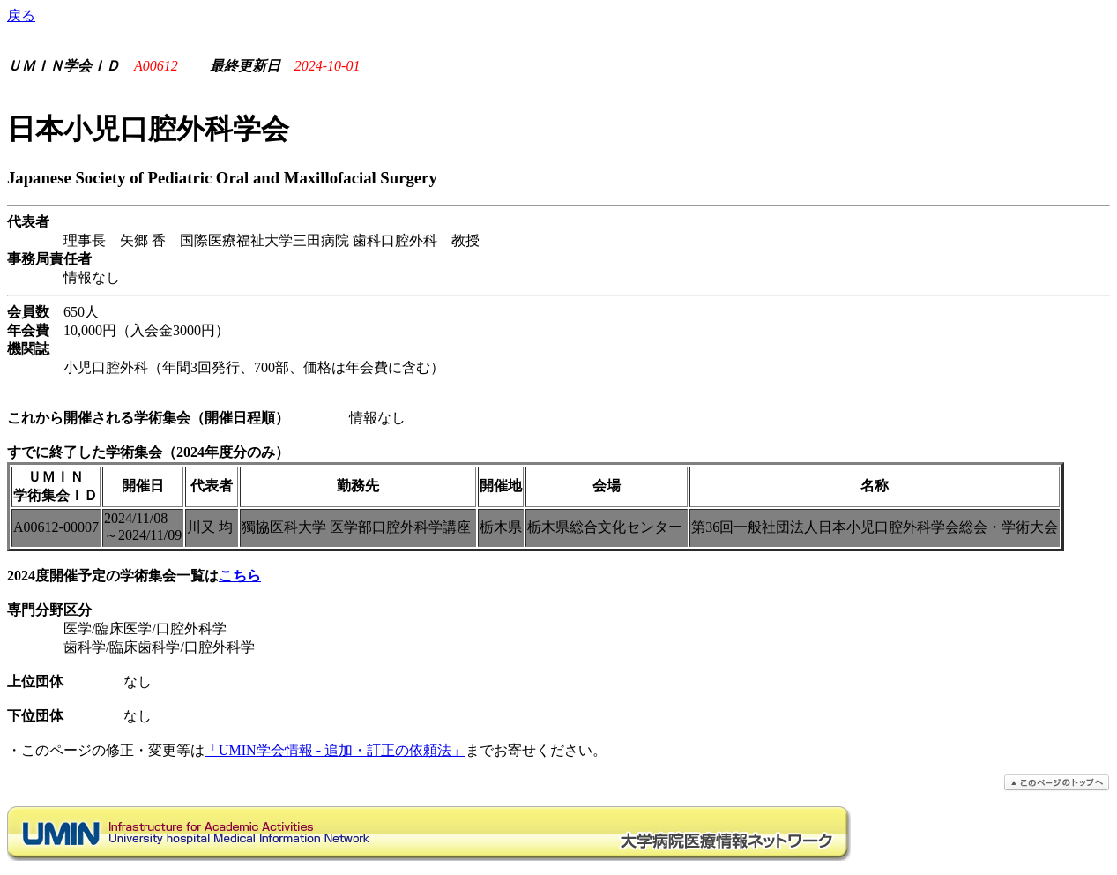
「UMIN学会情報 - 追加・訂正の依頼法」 (335, 750)
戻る (21, 15)
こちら (240, 575)
